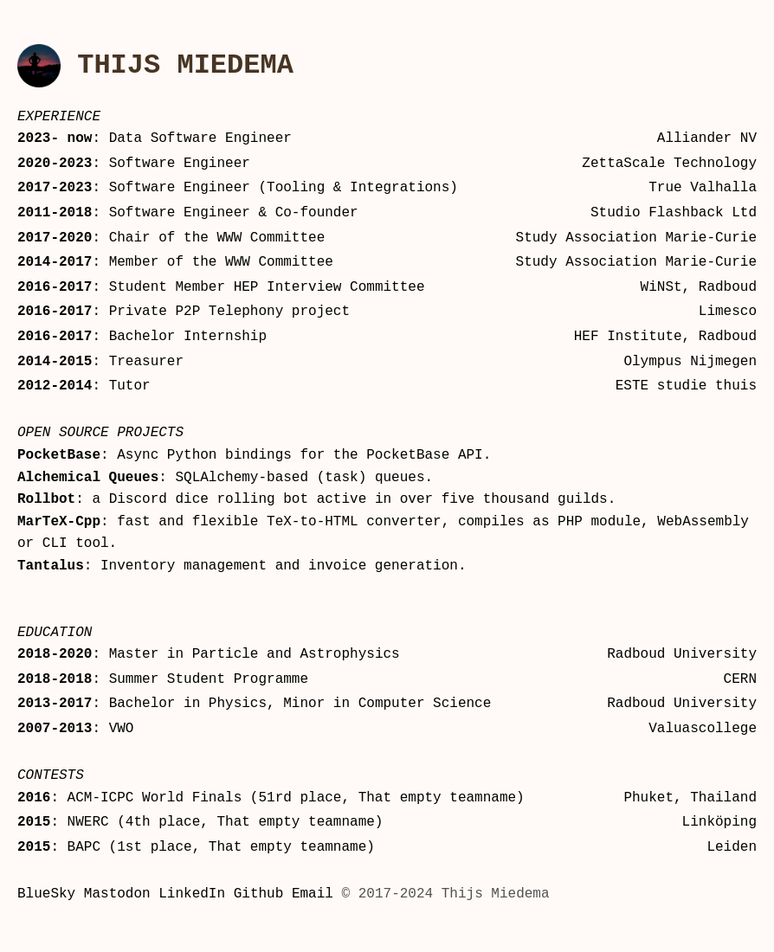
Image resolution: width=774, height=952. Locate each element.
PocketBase (58, 457)
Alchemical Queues (87, 480)
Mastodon (117, 896)
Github (259, 896)
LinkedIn (191, 896)
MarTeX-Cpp (58, 524)
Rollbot (46, 501)
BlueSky (46, 896)
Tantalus (50, 568)
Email (312, 896)
